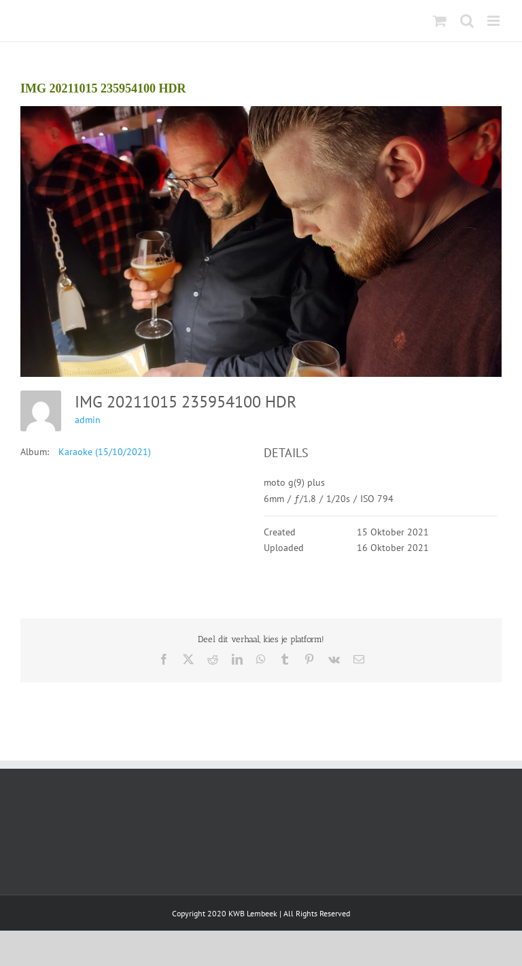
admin (88, 420)
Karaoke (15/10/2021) (104, 452)
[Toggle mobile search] (467, 21)
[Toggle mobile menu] (494, 21)
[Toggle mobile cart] (440, 21)
